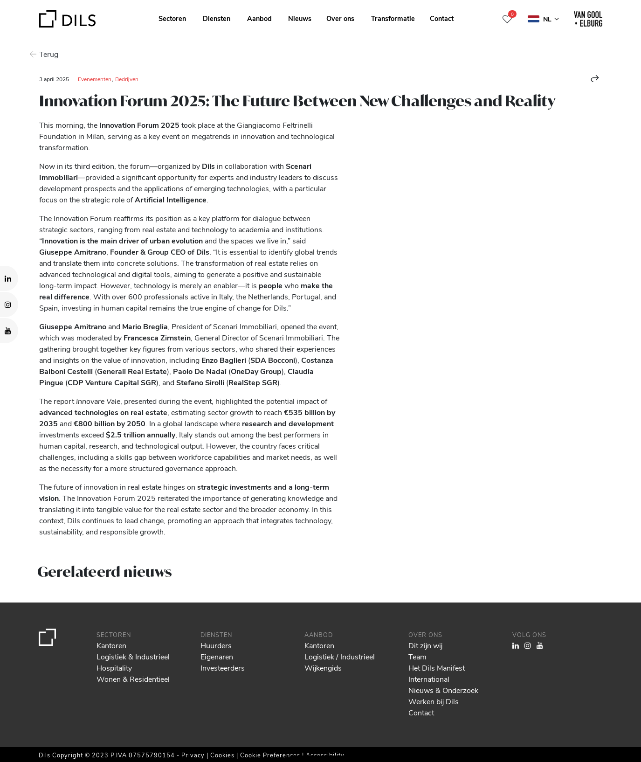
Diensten (216, 18)
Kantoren (111, 645)
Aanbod (259, 18)
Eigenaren (216, 656)
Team (417, 656)
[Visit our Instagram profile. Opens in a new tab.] (9, 304)
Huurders (216, 645)
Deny (569, 727)
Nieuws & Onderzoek (443, 690)
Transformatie (393, 18)
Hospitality (114, 667)
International (428, 679)
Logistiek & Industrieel (133, 656)
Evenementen (94, 79)
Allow (569, 706)
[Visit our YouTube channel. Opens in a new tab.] (9, 330)
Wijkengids (323, 667)
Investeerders (222, 667)
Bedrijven (126, 79)
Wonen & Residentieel (133, 679)
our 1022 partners (63, 715)
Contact (442, 18)
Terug (48, 54)
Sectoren (172, 18)
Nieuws (299, 18)
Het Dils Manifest (436, 667)
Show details (326, 751)
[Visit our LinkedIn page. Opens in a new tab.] (9, 278)
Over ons (340, 18)
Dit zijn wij (425, 645)
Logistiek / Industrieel (339, 656)
